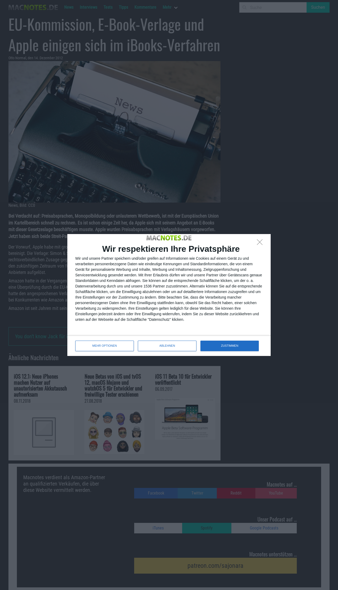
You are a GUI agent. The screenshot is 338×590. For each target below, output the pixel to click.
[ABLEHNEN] (261, 243)
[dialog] (169, 295)
